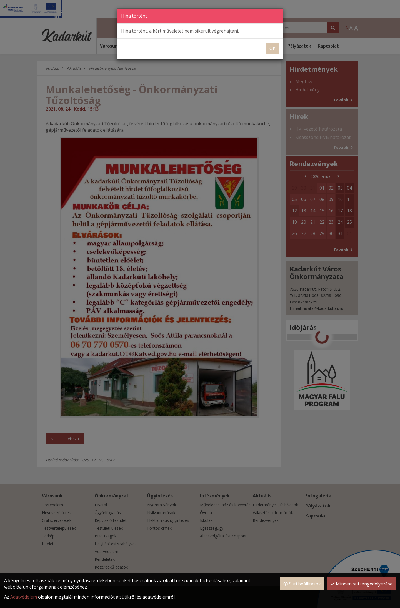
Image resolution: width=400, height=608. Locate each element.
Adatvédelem (23, 598)
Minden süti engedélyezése (361, 586)
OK (272, 48)
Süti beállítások (302, 586)
